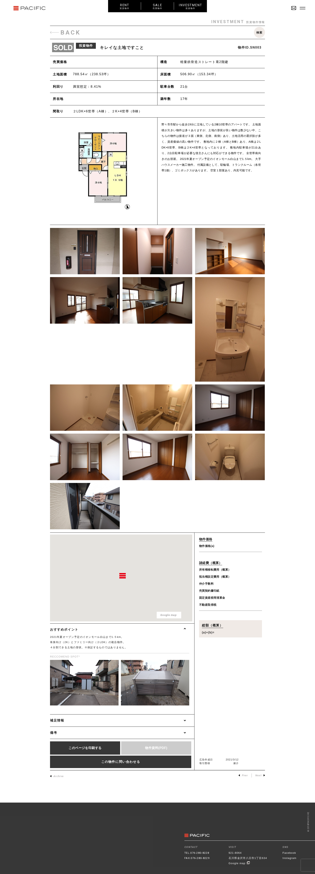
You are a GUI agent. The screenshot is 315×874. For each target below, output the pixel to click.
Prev (243, 775)
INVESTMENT (190, 6)
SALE (157, 6)
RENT (124, 6)
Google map (239, 863)
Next (260, 775)
